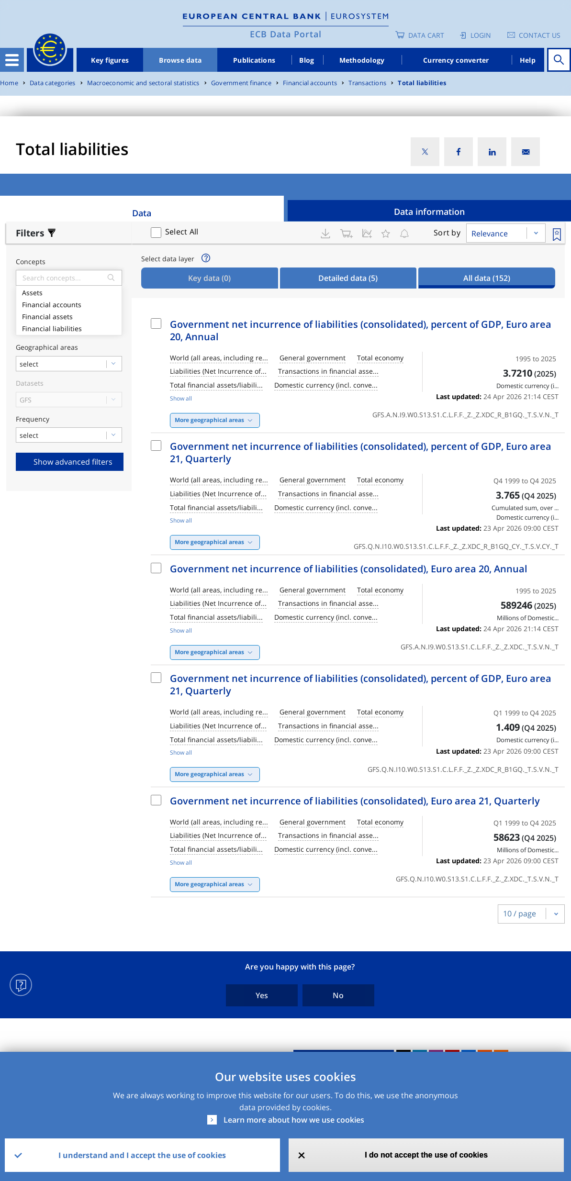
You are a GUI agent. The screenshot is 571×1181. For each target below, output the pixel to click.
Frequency (32, 419)
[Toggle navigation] (12, 60)
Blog (306, 60)
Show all (181, 398)
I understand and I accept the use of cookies (142, 1155)
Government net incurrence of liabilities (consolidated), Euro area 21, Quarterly (355, 800)
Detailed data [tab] (348, 278)
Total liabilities (422, 83)
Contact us (539, 35)
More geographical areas (209, 420)
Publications (254, 60)
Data (141, 213)
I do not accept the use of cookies (426, 1155)
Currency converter (456, 60)
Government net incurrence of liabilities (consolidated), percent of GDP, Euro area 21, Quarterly (360, 452)
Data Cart (426, 35)
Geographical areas (47, 348)
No (338, 995)
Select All (182, 231)
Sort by (447, 232)
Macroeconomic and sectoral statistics (143, 83)
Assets (69, 292)
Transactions (367, 83)
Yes (262, 995)
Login (480, 35)
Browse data (180, 60)
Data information (429, 211)
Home (9, 83)
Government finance (241, 83)
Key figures (110, 60)
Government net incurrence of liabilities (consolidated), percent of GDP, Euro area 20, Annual (360, 330)
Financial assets (69, 316)
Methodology (362, 60)
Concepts (30, 262)
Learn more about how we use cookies (294, 1119)
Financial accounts (310, 83)
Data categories (52, 83)
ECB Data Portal (286, 34)
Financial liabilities (69, 328)
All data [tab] (486, 278)
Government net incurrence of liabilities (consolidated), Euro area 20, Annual (348, 568)
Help (528, 60)
